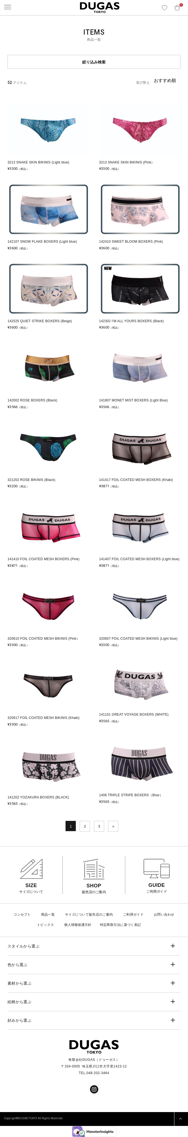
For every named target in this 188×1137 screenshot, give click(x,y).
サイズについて (77, 914)
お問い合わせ (164, 914)
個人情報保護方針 (77, 925)
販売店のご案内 (101, 914)
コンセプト (22, 914)
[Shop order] (167, 80)
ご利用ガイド (133, 914)
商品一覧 (48, 914)
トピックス (45, 925)
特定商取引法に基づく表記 (120, 925)
